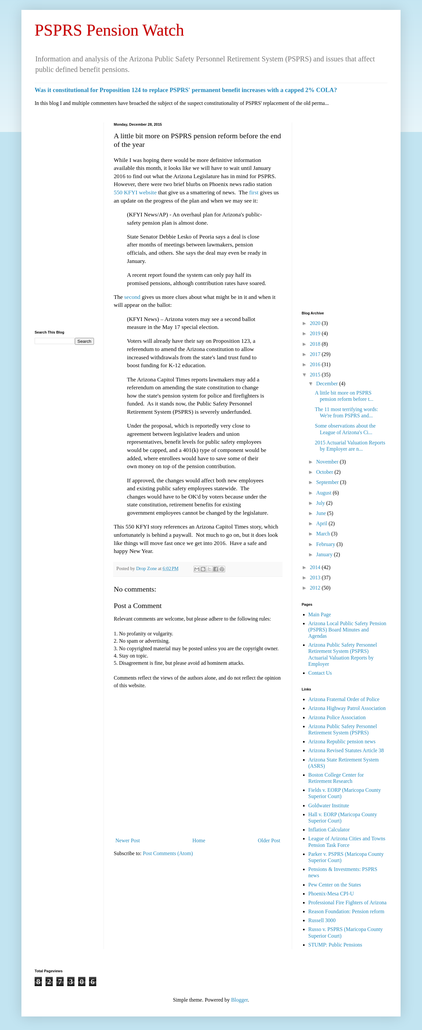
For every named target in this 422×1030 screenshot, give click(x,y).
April (322, 523)
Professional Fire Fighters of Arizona (347, 902)
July (321, 503)
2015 (316, 374)
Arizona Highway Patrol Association (347, 708)
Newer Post (127, 840)
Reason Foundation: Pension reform (346, 911)
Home (199, 840)
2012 (316, 588)
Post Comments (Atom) (168, 853)
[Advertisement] (64, 221)
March (323, 533)
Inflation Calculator (329, 829)
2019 (316, 333)
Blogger (239, 1000)
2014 (316, 567)
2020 (316, 323)
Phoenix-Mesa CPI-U (331, 893)
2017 (316, 354)
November (328, 462)
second (133, 297)
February (326, 544)
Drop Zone (147, 568)
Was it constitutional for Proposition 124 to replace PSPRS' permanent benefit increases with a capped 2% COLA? (186, 89)
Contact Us (320, 673)
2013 (316, 577)
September (328, 482)
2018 (316, 344)
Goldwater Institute (328, 805)
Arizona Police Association (337, 717)
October (325, 472)
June (321, 513)
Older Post (269, 840)
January (325, 554)
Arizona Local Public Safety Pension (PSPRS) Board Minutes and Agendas (347, 630)
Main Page (319, 614)
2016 (316, 364)
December (327, 383)
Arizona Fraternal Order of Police (343, 699)
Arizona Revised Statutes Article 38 (346, 750)
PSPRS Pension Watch (109, 30)
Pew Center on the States (334, 884)
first (253, 192)
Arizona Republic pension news (342, 741)
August (324, 493)
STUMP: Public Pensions (335, 945)
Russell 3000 (322, 920)
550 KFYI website (135, 192)
